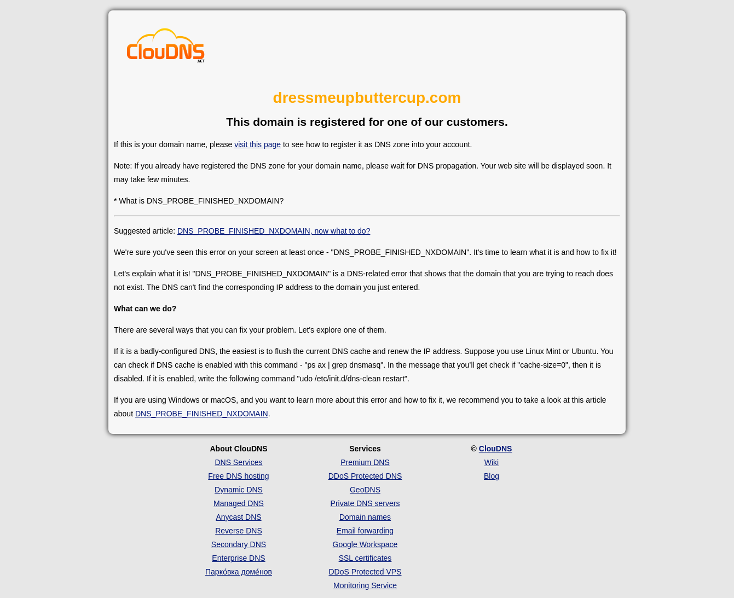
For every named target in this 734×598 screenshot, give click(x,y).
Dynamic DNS (239, 489)
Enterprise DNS (238, 558)
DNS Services (238, 462)
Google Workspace (365, 544)
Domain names (365, 517)
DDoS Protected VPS (364, 571)
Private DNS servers (365, 503)
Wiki (491, 462)
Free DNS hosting (238, 476)
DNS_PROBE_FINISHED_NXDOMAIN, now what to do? (273, 231)
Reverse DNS (238, 530)
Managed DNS (238, 503)
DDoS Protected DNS (365, 476)
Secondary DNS (238, 544)
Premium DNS (364, 462)
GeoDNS (365, 489)
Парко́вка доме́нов (238, 571)
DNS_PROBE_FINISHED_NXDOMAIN (201, 413)
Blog (491, 476)
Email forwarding (365, 530)
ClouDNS (495, 448)
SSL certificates (365, 558)
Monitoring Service (365, 585)
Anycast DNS (238, 517)
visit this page (257, 144)
